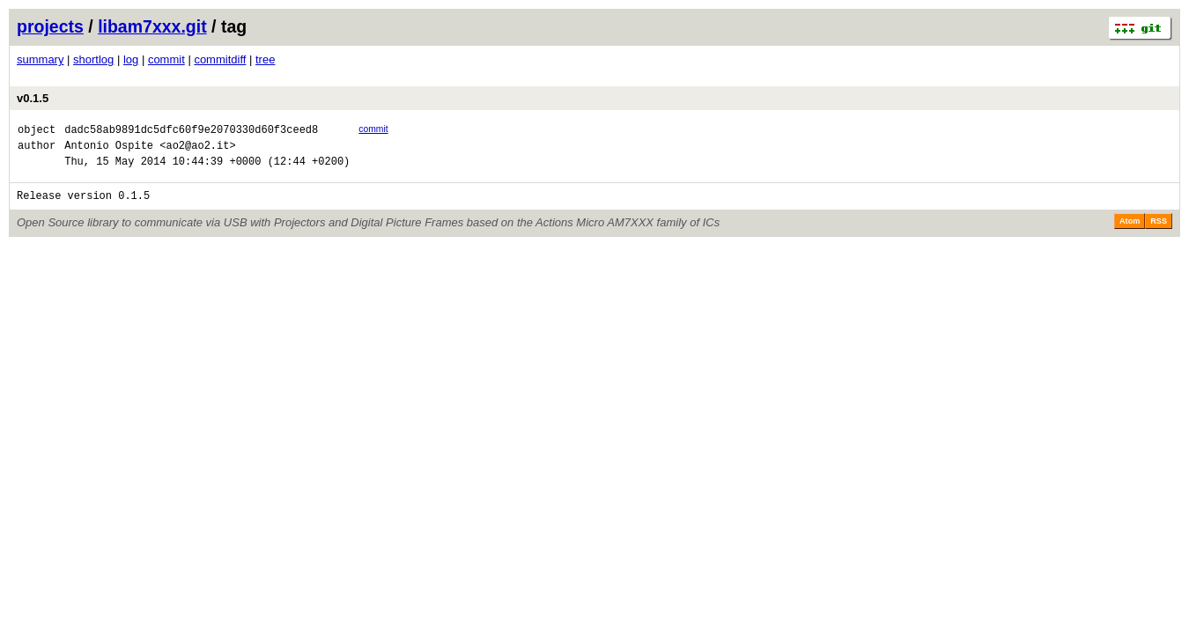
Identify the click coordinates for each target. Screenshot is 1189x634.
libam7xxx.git (152, 26)
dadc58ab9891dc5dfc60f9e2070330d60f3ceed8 (191, 131)
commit (166, 59)
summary (40, 59)
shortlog (93, 59)
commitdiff (220, 59)
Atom (1129, 231)
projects (50, 26)
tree (265, 59)
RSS (1158, 231)
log (130, 59)
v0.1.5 (32, 98)
